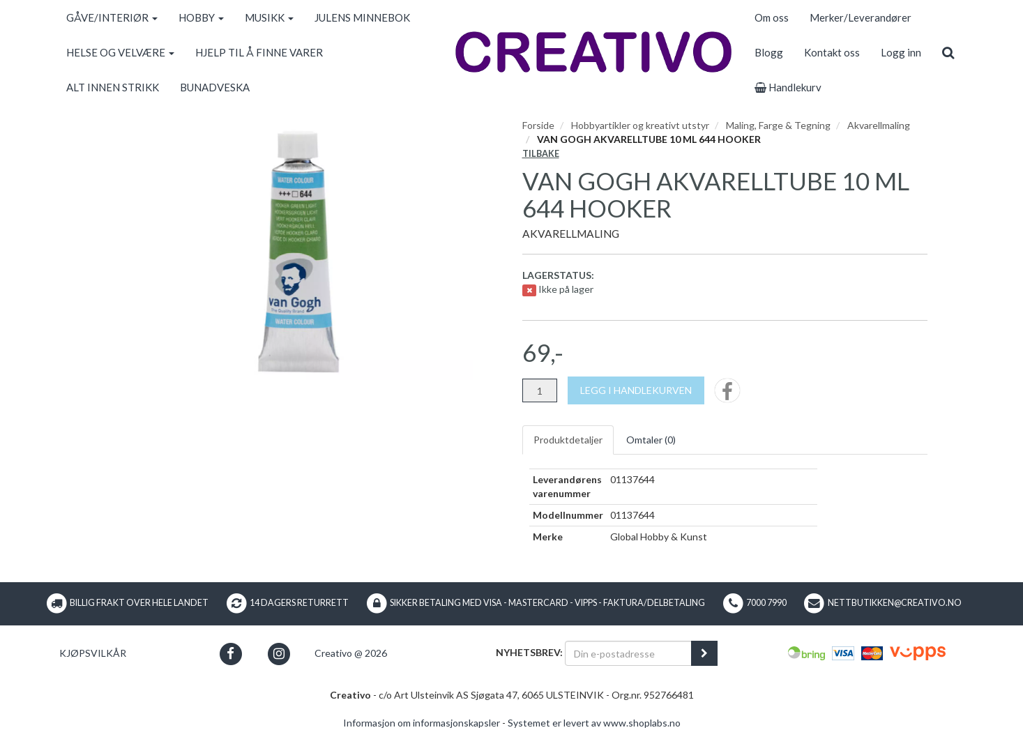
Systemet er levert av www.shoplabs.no (594, 723)
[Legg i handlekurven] (636, 390)
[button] (230, 654)
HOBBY (201, 17)
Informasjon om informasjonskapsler (421, 723)
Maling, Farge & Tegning (778, 125)
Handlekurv (788, 87)
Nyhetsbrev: (529, 652)
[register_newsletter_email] (704, 653)
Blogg (769, 52)
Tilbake (540, 154)
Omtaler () (651, 440)
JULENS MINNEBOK (362, 17)
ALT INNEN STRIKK (112, 87)
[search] (948, 52)
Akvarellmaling (878, 125)
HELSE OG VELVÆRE (120, 52)
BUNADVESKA (215, 87)
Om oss (772, 17)
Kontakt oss (832, 52)
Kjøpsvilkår (92, 653)
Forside (538, 125)
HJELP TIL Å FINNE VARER (259, 52)
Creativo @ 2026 (351, 653)
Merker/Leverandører (860, 17)
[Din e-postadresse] (628, 653)
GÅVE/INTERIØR (112, 17)
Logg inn (901, 52)
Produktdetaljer (568, 440)
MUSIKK (269, 17)
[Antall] (539, 390)
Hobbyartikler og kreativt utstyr (640, 125)
